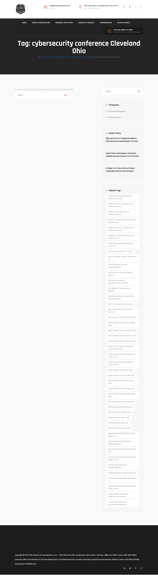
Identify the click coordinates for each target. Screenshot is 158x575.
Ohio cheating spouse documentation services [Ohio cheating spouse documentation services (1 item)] (117, 282)
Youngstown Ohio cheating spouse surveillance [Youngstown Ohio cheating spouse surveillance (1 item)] (121, 488)
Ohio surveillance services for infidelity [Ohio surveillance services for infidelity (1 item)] (120, 311)
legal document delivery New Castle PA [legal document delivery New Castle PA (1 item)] (122, 258)
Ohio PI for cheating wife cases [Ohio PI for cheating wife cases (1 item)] (120, 305)
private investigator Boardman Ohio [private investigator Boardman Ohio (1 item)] (122, 331)
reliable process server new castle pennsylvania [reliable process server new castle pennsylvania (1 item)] (122, 459)
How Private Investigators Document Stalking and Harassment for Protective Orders (122, 156)
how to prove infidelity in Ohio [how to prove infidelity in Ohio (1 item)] (120, 252)
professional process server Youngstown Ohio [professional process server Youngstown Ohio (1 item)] (119, 443)
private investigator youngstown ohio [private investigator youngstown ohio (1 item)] (121, 395)
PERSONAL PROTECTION (64, 23)
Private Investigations (117, 111)
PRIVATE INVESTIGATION (41, 23)
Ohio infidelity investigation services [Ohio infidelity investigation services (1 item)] (119, 290)
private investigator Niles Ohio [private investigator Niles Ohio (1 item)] (120, 370)
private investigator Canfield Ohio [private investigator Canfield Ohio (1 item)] (122, 341)
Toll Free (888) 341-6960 (123, 30)
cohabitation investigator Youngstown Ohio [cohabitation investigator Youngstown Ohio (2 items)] (118, 213)
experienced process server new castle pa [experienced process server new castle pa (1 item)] (120, 245)
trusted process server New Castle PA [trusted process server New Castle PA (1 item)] (122, 480)
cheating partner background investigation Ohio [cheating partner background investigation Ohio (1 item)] (120, 197)
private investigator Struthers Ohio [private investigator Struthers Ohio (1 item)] (120, 382)
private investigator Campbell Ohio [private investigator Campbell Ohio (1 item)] (122, 336)
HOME (24, 23)
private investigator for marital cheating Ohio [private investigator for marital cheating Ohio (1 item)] (121, 364)
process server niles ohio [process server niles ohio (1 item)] (118, 423)
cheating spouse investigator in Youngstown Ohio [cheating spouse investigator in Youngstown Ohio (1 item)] (121, 205)
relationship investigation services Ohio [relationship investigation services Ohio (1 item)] (122, 451)
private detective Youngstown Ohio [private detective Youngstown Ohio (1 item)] (122, 318)
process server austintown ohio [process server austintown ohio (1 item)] (121, 402)
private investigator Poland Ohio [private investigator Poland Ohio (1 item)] (121, 376)
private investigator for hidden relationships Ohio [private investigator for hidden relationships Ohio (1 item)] (120, 348)
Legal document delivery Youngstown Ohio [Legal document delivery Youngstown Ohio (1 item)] (117, 266)
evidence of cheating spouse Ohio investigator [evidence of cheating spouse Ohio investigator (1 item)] (121, 237)
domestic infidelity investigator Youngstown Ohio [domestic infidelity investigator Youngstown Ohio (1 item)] (121, 229)
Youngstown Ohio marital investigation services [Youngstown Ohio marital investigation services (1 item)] (118, 495)
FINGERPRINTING (106, 23)
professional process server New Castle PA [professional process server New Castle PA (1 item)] (121, 435)
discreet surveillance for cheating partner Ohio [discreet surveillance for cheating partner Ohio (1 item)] (122, 221)
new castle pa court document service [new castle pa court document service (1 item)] (120, 274)
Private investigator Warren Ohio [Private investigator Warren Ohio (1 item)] (121, 389)
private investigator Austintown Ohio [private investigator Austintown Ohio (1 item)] (121, 324)
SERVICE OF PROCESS (86, 23)
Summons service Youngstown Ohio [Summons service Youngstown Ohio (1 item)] (122, 473)
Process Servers (114, 117)
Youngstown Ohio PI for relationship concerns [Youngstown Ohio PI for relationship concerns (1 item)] (117, 503)
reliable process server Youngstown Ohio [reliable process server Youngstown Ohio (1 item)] (117, 466)
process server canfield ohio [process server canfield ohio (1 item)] (119, 413)
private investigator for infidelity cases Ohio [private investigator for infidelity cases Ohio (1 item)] (122, 356)
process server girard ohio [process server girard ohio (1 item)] (118, 418)
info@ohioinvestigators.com (59, 6)
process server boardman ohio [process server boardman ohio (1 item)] (120, 407)
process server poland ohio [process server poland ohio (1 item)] (119, 428)
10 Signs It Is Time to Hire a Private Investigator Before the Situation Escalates (120, 171)
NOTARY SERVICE (123, 23)
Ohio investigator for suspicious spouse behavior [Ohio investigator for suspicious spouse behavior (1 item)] (121, 298)
